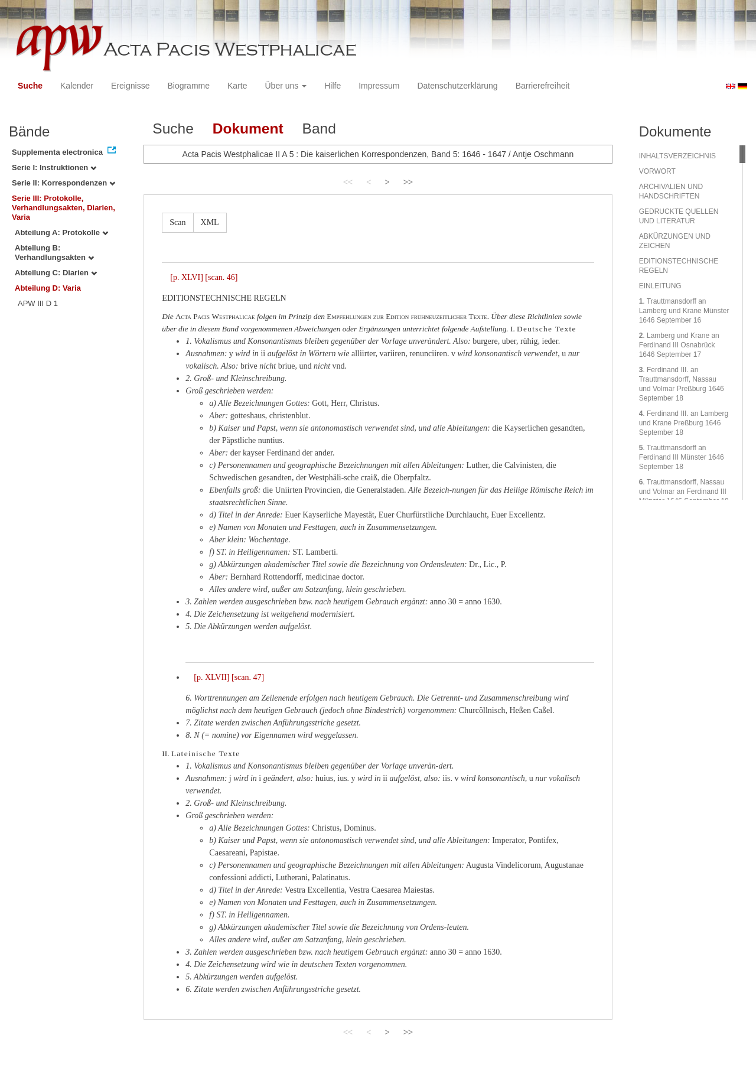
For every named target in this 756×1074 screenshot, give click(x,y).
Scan (177, 222)
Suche (30, 85)
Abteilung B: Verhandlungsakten (54, 252)
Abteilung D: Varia (48, 288)
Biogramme (188, 85)
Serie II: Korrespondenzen (63, 182)
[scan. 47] (248, 677)
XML (210, 222)
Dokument (248, 128)
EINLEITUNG (660, 286)
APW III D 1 (38, 303)
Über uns (286, 85)
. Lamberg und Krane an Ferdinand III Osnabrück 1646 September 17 (679, 345)
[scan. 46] (221, 277)
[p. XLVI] (186, 277)
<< (348, 182)
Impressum (379, 85)
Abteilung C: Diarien (56, 272)
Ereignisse (130, 85)
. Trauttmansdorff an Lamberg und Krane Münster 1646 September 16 (684, 310)
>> (408, 182)
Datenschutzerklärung (457, 85)
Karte (237, 85)
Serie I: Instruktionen (54, 167)
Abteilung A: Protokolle (61, 232)
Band (319, 128)
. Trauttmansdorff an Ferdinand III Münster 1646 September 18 (681, 457)
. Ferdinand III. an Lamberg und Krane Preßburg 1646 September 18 (683, 423)
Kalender (76, 85)
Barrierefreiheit (543, 85)
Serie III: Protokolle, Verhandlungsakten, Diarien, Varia (63, 208)
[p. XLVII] (211, 677)
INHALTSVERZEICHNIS (677, 156)
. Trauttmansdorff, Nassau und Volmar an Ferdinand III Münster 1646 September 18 (684, 491)
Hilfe (332, 85)
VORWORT (657, 171)
